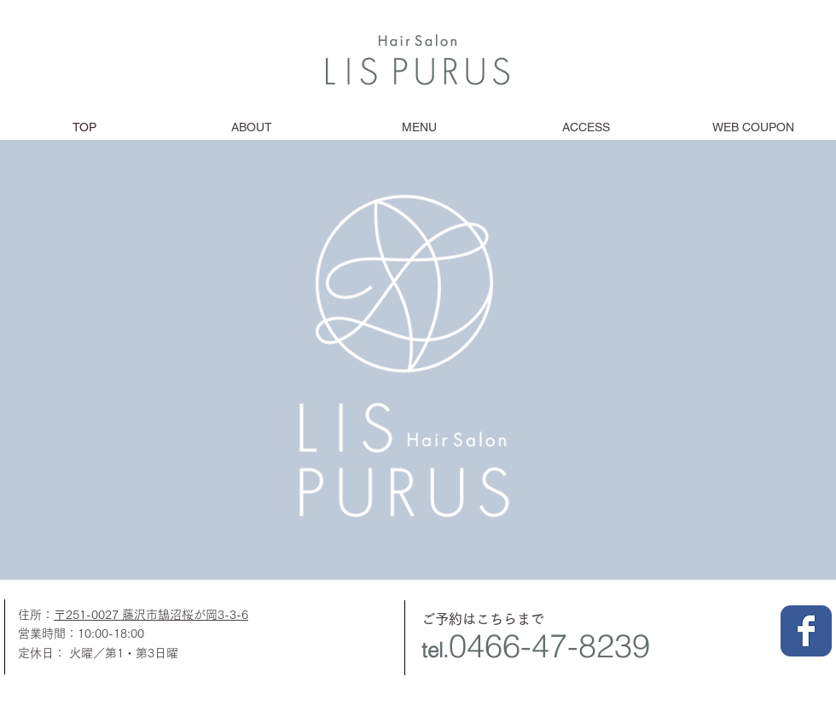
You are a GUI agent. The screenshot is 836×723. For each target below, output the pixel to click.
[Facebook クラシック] (806, 630)
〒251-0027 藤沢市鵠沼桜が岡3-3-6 (151, 615)
